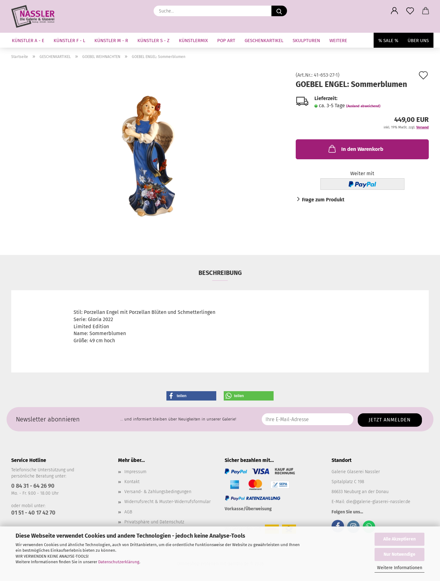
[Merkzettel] (410, 11)
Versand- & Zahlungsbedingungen (157, 491)
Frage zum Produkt (323, 200)
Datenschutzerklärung (118, 561)
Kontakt (132, 481)
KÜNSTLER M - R (111, 40)
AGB (128, 512)
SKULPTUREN (306, 40)
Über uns (418, 40)
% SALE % (388, 40)
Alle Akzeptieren (399, 539)
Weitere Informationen (399, 567)
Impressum (135, 471)
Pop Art (226, 40)
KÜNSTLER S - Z (153, 40)
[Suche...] (279, 11)
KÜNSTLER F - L (69, 40)
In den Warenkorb (355, 149)
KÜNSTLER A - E (28, 40)
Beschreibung (220, 272)
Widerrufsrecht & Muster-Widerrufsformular (167, 501)
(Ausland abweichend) (363, 106)
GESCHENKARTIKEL (264, 40)
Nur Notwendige (399, 554)
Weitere (338, 40)
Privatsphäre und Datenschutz (154, 522)
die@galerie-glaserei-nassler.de (378, 501)
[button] (394, 11)
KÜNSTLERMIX (193, 40)
